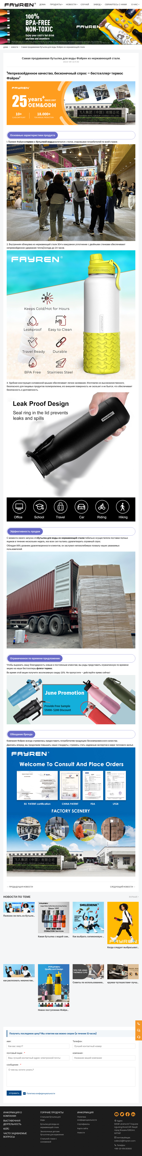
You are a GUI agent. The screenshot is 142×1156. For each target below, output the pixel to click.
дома (5, 47)
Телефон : (78, 1041)
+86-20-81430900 (123, 1148)
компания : (78, 1053)
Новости (81, 1132)
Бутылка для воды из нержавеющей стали (49, 1126)
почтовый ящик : (16, 1053)
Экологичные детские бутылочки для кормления (52, 1133)
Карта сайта (82, 1128)
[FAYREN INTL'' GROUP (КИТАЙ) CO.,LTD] (20, 4)
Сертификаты (83, 1124)
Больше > (134, 896)
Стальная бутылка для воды (50, 1118)
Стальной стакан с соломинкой (48, 1140)
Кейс (6, 1128)
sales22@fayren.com (124, 1140)
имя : (9, 1041)
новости (14, 47)
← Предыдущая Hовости (20, 886)
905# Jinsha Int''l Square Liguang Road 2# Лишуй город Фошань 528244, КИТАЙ (126, 1129)
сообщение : (14, 1065)
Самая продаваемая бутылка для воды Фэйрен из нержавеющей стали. (53, 47)
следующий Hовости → (122, 886)
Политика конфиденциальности (40, 1093)
